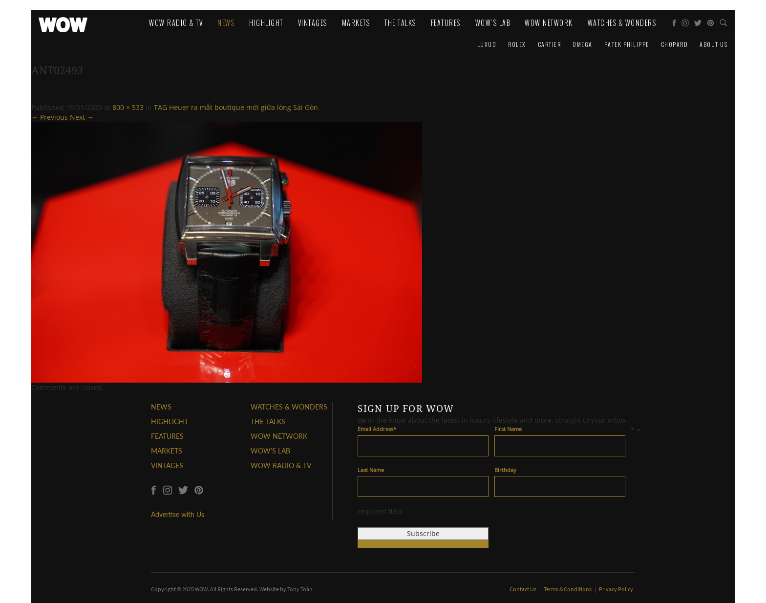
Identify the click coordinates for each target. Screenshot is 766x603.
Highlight (266, 23)
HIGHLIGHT (169, 421)
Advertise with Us (177, 514)
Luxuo (487, 44)
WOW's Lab (493, 23)
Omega (583, 44)
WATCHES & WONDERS (622, 23)
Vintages (312, 23)
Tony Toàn (300, 589)
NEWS (161, 407)
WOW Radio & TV (176, 23)
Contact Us (523, 589)
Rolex (517, 44)
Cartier (549, 44)
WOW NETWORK (279, 436)
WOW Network (549, 23)
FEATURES (167, 436)
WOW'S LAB (270, 451)
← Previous (49, 117)
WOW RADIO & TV (281, 465)
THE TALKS (268, 421)
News (225, 23)
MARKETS (166, 451)
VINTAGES (167, 465)
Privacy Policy (616, 589)
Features (446, 23)
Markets (356, 23)
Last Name (371, 470)
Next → (82, 117)
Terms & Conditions (568, 589)
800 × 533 (128, 107)
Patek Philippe (626, 44)
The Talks (400, 23)
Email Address (377, 428)
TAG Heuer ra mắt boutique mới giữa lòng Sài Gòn (236, 107)
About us (713, 44)
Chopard (674, 44)
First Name (508, 428)
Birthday (505, 470)
